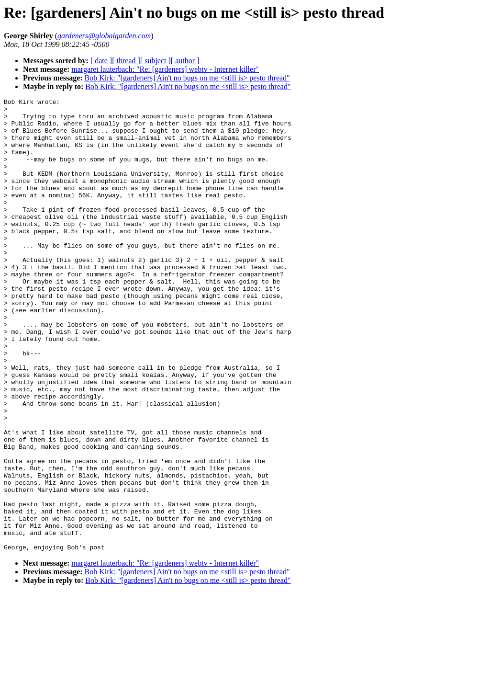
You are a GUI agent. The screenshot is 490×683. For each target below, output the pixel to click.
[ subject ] (155, 61)
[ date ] (101, 61)
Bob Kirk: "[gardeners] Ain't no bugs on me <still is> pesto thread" (187, 78)
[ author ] (185, 61)
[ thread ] (126, 61)
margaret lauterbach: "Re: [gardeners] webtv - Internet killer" (165, 69)
